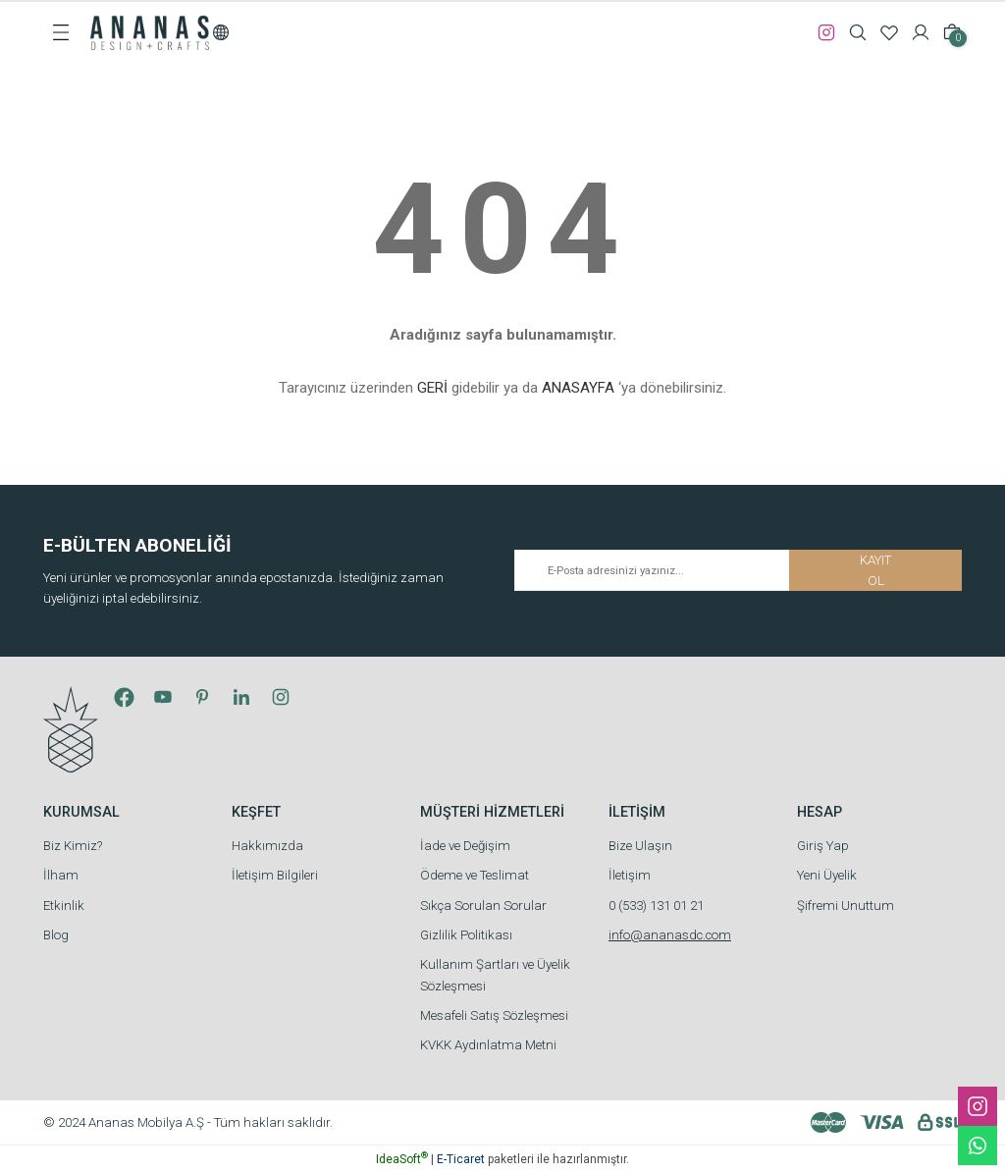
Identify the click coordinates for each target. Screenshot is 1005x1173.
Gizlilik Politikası (466, 935)
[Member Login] (920, 32)
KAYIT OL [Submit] (875, 570)
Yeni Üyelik (827, 875)
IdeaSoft (402, 1159)
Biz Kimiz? (72, 845)
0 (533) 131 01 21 (656, 905)
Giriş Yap (823, 845)
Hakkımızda (267, 845)
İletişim (629, 875)
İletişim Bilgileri (275, 875)
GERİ (432, 388)
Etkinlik (63, 905)
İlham (61, 875)
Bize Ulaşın (640, 845)
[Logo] (149, 31)
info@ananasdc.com (669, 935)
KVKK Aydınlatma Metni (488, 1045)
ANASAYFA (578, 388)
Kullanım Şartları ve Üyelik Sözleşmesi (495, 974)
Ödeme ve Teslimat (474, 875)
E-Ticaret (461, 1159)
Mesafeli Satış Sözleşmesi (494, 1015)
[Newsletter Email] (738, 570)
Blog (56, 935)
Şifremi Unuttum (845, 905)
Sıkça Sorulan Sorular (483, 905)
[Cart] (952, 32)
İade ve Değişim (465, 845)
